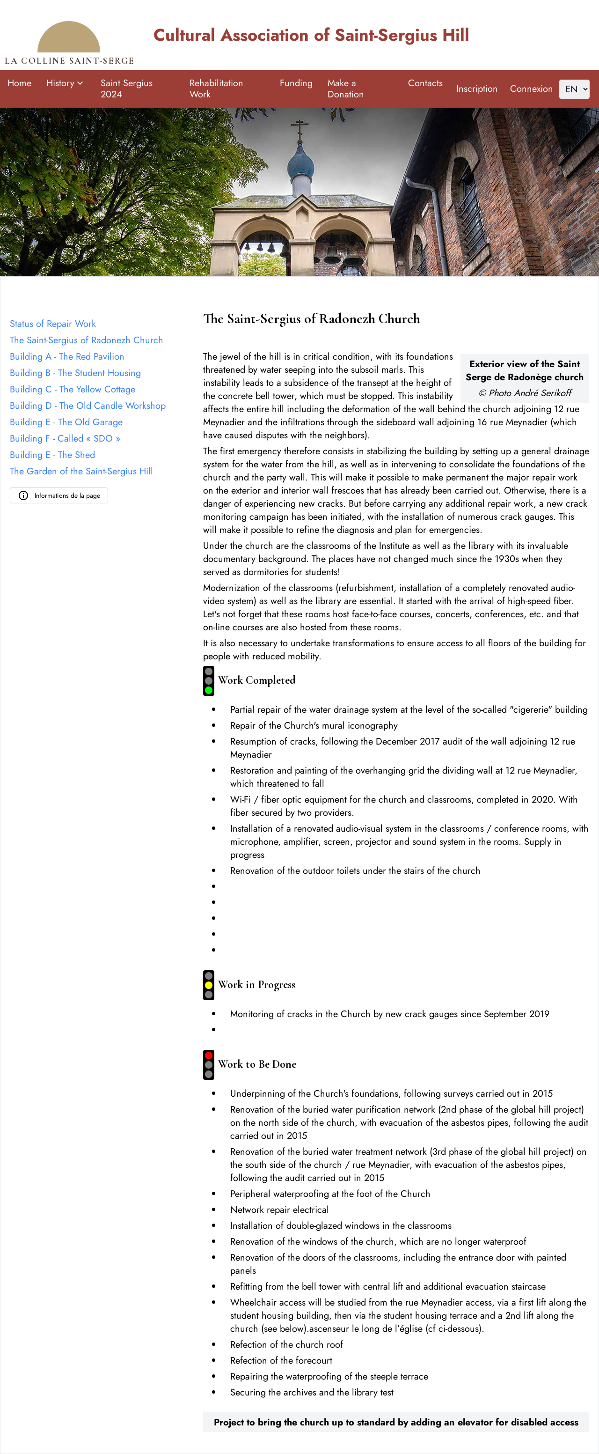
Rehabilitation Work (216, 88)
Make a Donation (346, 88)
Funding (296, 83)
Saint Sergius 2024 (127, 88)
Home (19, 83)
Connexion (531, 89)
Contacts (425, 83)
